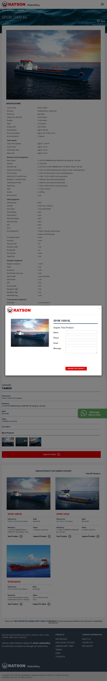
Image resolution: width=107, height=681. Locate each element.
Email (55, 343)
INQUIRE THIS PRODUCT (76, 368)
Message (57, 348)
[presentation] (79, 360)
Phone (56, 338)
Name (55, 333)
